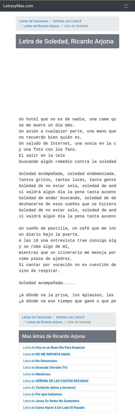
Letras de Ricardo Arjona (41, 26)
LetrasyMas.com (18, 5)
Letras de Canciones (33, 21)
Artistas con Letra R (67, 21)
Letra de (54, 347)
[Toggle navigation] (126, 6)
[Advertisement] (67, 83)
